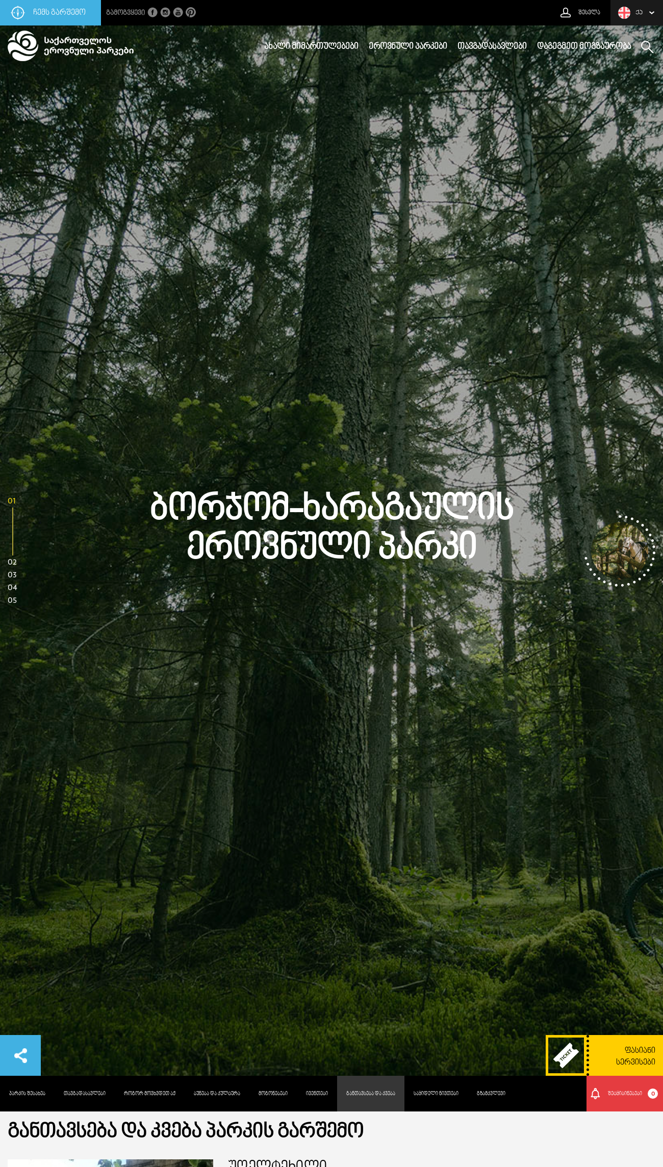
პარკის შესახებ (27, 1093)
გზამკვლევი (491, 1093)
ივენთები (317, 1093)
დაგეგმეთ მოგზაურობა (584, 46)
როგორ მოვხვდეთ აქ (149, 1093)
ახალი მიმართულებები (311, 46)
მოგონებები (273, 1093)
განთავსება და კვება (370, 1093)
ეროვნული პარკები (408, 46)
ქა (630, 13)
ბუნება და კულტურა (217, 1093)
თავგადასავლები (492, 46)
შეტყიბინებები (633, 1094)
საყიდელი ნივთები (436, 1093)
